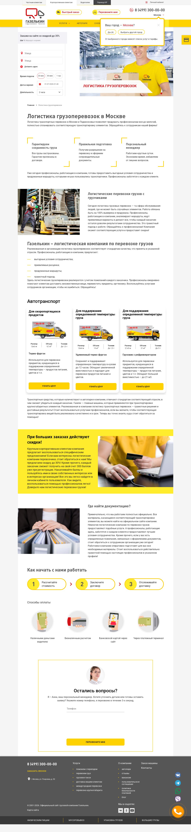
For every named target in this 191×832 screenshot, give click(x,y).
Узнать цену (49, 393)
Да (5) (111, 32)
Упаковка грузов (113, 828)
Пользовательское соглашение (131, 790)
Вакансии (126, 785)
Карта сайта (33, 818)
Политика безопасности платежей (128, 798)
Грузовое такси (83, 785)
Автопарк (126, 777)
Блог (124, 805)
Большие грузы (150, 828)
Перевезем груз (83, 781)
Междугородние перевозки (89, 794)
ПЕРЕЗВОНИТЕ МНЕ (95, 750)
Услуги (76, 771)
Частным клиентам (34, 2)
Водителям (85, 2)
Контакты (146, 775)
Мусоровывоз (76, 828)
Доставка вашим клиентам (89, 789)
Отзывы (125, 781)
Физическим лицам (38, 828)
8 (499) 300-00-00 (150, 9)
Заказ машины (149, 771)
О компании (124, 771)
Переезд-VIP (102, 2)
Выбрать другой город (131, 32)
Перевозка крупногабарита (89, 798)
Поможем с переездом (86, 777)
